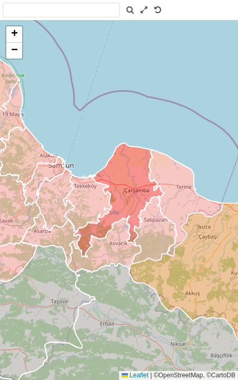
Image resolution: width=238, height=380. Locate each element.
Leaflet (135, 375)
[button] (14, 34)
